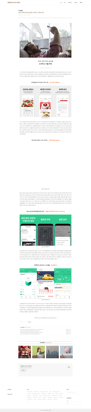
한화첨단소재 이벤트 (36, 393)
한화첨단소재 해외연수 (44, 391)
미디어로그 (70, 2)
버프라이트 (30, 397)
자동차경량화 (35, 395)
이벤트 (60, 395)
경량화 (49, 393)
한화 (50, 391)
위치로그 (75, 2)
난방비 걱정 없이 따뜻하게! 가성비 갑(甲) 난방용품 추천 (29, 333)
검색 (82, 392)
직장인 (41, 395)
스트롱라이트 (30, 399)
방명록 (81, 2)
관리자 (50, 410)
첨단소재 (44, 397)
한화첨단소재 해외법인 (42, 399)
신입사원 (61, 397)
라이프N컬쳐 (22, 327)
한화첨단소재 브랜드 (47, 395)
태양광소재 (56, 397)
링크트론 (29, 393)
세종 (53, 393)
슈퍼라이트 (56, 399)
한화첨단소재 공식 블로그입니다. (26, 367)
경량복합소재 (44, 393)
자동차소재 (50, 399)
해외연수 (57, 393)
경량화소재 (50, 397)
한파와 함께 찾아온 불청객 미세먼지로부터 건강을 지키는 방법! (31, 332)
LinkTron (29, 395)
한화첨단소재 (55, 395)
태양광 (62, 393)
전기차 (40, 397)
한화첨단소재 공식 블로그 (14, 2)
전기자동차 (35, 397)
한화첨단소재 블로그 (56, 391)
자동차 (35, 399)
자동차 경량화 (30, 391)
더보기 (28, 401)
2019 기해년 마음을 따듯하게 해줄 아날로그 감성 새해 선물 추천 (31, 329)
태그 (64, 2)
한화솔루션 (36, 391)
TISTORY (45, 410)
